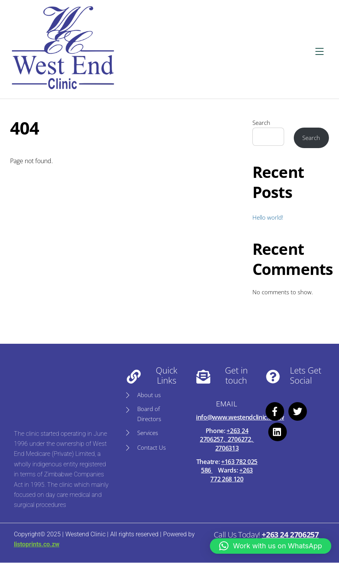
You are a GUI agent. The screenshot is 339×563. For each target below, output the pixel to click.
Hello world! (267, 217)
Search (261, 122)
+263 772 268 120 (231, 474)
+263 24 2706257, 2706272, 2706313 (227, 439)
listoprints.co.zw (36, 544)
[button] (270, 546)
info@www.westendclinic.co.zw (240, 417)
